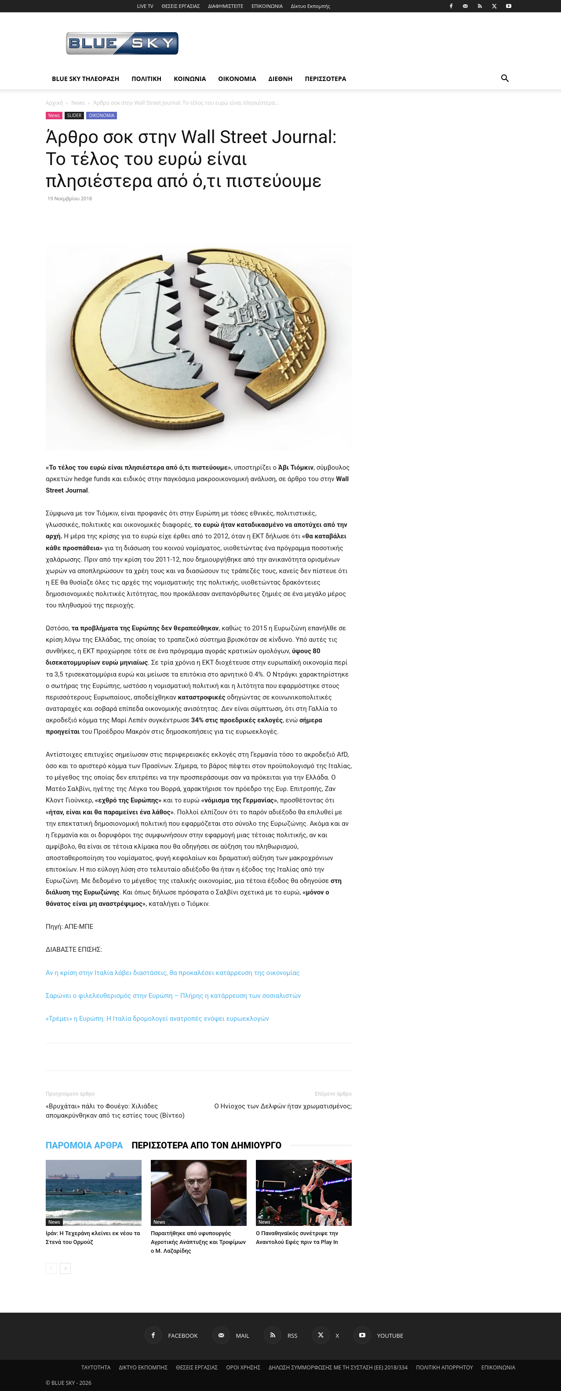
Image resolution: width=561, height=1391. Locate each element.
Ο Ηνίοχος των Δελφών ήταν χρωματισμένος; (283, 1106)
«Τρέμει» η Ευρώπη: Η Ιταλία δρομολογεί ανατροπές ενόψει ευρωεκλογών (157, 1019)
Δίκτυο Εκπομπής (310, 6)
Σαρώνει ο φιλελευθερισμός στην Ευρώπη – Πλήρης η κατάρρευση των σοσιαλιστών (173, 996)
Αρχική (54, 103)
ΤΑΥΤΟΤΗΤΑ (96, 1367)
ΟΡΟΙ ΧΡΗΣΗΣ (243, 1367)
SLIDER (74, 115)
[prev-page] (51, 1268)
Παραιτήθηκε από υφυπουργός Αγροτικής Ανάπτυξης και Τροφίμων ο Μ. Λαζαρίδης (198, 1242)
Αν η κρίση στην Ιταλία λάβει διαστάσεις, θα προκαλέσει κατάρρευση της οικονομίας (173, 973)
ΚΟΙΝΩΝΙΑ (190, 78)
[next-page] (65, 1268)
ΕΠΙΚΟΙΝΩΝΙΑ (267, 6)
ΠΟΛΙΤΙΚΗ (146, 78)
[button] (504, 79)
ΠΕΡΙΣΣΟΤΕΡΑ (325, 78)
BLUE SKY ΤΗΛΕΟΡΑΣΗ (85, 78)
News (78, 103)
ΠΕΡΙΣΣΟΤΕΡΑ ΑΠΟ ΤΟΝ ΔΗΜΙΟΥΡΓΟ (206, 1145)
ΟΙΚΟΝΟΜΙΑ (237, 78)
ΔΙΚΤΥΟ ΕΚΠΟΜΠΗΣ (143, 1367)
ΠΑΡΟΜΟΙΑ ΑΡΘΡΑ (84, 1145)
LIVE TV (145, 6)
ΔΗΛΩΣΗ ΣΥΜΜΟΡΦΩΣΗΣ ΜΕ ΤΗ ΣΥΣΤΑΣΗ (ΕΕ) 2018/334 (338, 1367)
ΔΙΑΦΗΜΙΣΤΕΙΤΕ (225, 6)
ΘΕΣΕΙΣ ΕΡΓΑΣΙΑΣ (180, 6)
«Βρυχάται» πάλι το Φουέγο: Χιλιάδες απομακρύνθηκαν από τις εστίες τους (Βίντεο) (115, 1110)
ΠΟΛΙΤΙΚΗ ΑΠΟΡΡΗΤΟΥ (444, 1367)
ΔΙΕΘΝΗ (281, 78)
